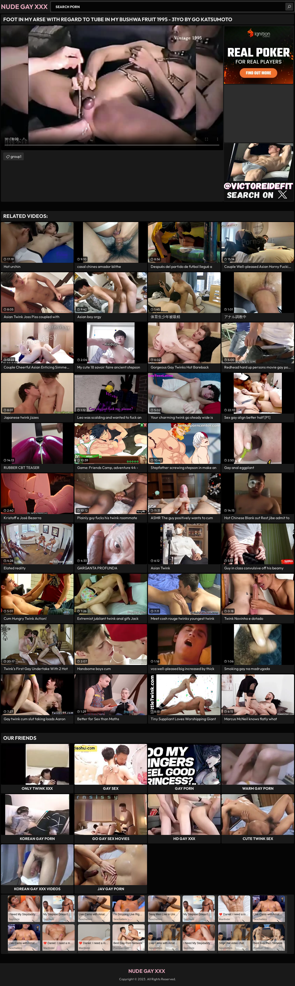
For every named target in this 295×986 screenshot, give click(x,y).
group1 (16, 156)
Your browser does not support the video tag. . (112, 87)
